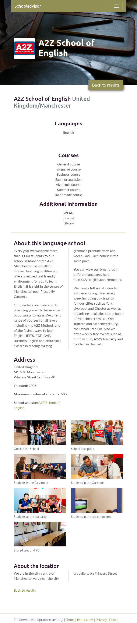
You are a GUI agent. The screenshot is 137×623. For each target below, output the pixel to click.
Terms (70, 619)
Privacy (101, 619)
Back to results (106, 84)
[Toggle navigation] (117, 6)
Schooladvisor (27, 5)
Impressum (85, 619)
